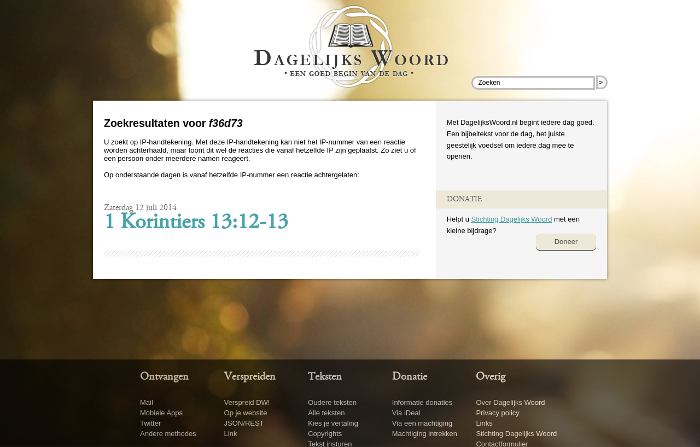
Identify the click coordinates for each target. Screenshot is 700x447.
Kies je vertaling (333, 423)
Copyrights (325, 433)
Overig (490, 376)
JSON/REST (244, 423)
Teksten (325, 376)
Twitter (150, 423)
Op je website (245, 413)
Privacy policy (497, 413)
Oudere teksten (332, 402)
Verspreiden (250, 376)
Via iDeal (406, 413)
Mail (146, 402)
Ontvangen (164, 376)
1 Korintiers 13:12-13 (196, 223)
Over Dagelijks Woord (510, 402)
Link (230, 433)
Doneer (566, 241)
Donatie (409, 376)
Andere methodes (168, 433)
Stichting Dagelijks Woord (511, 219)
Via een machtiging (422, 423)
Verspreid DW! (247, 402)
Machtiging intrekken (424, 433)
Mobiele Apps (161, 413)
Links (484, 423)
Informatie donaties (422, 402)
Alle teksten (326, 413)
